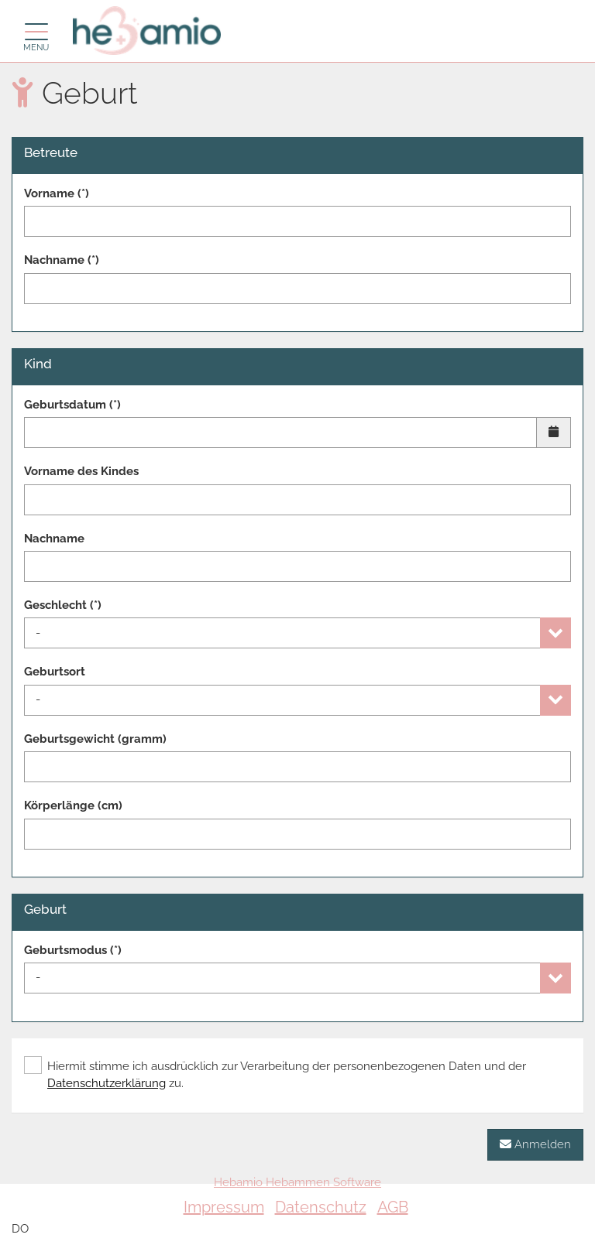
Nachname (54, 538)
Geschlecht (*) (62, 605)
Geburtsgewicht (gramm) (95, 739)
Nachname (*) (61, 260)
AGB (392, 1207)
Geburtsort (54, 672)
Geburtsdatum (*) (72, 405)
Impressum (224, 1207)
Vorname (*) (56, 193)
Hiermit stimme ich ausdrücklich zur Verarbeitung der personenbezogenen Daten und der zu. (275, 1073)
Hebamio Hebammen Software (297, 1182)
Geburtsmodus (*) (73, 950)
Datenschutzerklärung (106, 1083)
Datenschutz (320, 1207)
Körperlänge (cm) (73, 805)
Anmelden (535, 1144)
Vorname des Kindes (81, 471)
